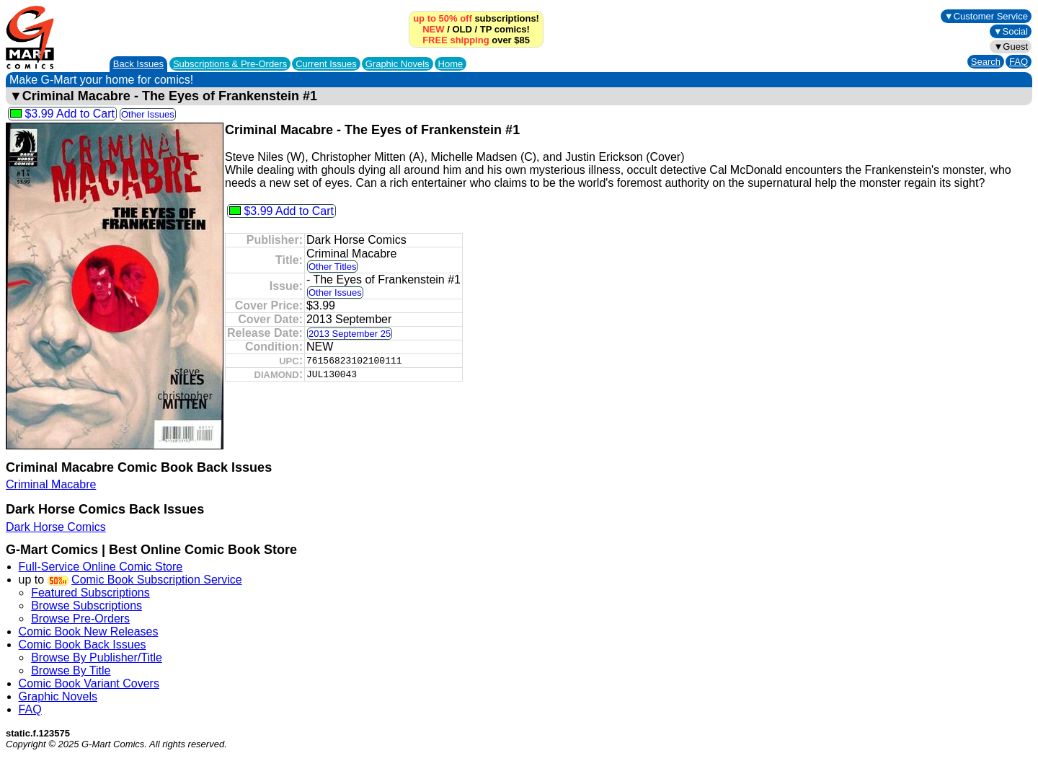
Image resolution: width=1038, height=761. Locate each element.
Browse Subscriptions (86, 605)
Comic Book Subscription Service (156, 579)
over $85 (476, 40)
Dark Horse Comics (56, 527)
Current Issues (326, 63)
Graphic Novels (397, 63)
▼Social (1010, 31)
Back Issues (138, 63)
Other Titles (332, 266)
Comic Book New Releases (89, 631)
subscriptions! (476, 18)
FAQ (1018, 61)
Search (986, 61)
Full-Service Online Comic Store (101, 566)
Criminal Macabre (51, 484)
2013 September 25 (350, 333)
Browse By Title (70, 670)
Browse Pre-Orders (80, 618)
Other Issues (147, 114)
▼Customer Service (986, 16)
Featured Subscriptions (90, 592)
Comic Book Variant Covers (89, 683)
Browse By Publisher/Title (96, 657)
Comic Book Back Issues (82, 644)
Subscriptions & (230, 63)
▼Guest (1010, 46)
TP (486, 29)
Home (450, 63)
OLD (461, 29)
